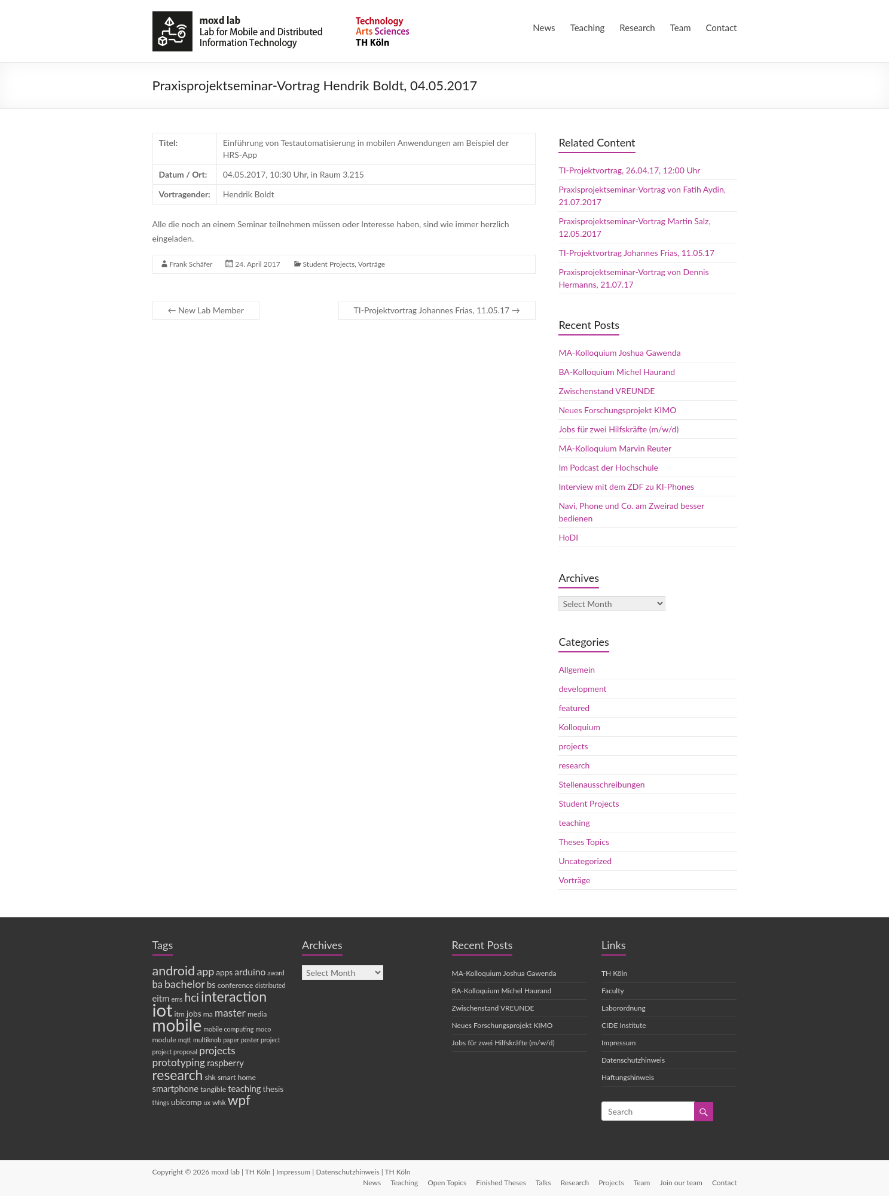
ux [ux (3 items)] (207, 1102)
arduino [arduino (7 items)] (249, 971)
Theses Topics (583, 842)
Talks (543, 1182)
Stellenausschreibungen (601, 784)
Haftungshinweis (627, 1077)
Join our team (680, 1182)
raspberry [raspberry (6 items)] (225, 1062)
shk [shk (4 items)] (209, 1077)
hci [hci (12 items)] (191, 997)
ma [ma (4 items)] (208, 1013)
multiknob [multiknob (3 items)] (207, 1040)
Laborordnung (623, 1007)
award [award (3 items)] (276, 973)
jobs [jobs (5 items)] (194, 1013)
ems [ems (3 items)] (176, 999)
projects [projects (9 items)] (217, 1050)
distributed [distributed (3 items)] (270, 985)
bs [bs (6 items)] (211, 984)
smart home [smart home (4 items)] (237, 1077)
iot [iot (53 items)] (162, 1009)
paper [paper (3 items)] (231, 1040)
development (582, 689)
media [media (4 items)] (257, 1013)
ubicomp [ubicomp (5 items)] (186, 1102)
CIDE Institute (623, 1025)
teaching (573, 822)
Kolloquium (579, 727)
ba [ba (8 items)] (157, 984)
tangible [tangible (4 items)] (213, 1089)
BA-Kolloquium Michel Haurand (616, 372)
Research (637, 27)
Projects (611, 1182)
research (573, 765)
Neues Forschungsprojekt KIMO (617, 410)
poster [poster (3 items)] (250, 1040)
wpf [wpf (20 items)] (239, 1100)
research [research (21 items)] (177, 1074)
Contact (721, 27)
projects (573, 746)
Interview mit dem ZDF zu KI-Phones (626, 486)
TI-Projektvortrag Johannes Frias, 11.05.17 (437, 310)
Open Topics (446, 1182)
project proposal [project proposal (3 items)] (175, 1051)
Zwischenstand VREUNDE (606, 391)
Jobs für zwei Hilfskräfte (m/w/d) (618, 429)
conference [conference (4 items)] (235, 985)
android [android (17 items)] (173, 970)
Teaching (587, 27)
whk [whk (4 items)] (219, 1102)
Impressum (618, 1042)
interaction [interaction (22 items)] (234, 996)
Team (680, 27)
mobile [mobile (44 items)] (177, 1025)
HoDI (568, 537)
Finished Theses (501, 1182)
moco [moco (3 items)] (263, 1029)
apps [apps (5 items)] (224, 972)
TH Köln (614, 973)
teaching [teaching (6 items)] (244, 1088)
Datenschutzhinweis (633, 1059)
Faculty (612, 990)
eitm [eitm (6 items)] (161, 998)
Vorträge (371, 264)
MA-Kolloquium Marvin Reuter (614, 448)
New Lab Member (206, 310)
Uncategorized (585, 861)
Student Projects (329, 264)
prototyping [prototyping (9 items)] (179, 1062)
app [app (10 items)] (205, 971)
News (544, 27)
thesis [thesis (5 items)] (273, 1089)
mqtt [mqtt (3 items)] (184, 1040)
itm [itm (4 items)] (180, 1013)
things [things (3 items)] (160, 1102)
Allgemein (576, 669)
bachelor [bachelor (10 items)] (184, 983)
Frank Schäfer (191, 264)
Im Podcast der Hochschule (608, 467)
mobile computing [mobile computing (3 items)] (228, 1029)
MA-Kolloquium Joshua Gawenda (619, 352)
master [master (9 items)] (230, 1012)
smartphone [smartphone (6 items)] (175, 1088)
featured (573, 708)
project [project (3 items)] (270, 1040)
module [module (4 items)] (164, 1039)
